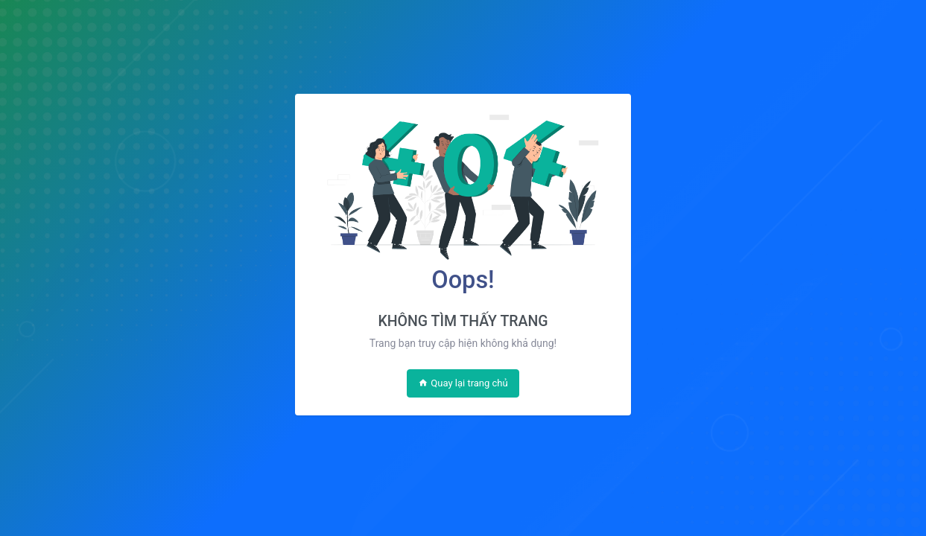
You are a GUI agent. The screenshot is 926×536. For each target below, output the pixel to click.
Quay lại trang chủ (462, 383)
